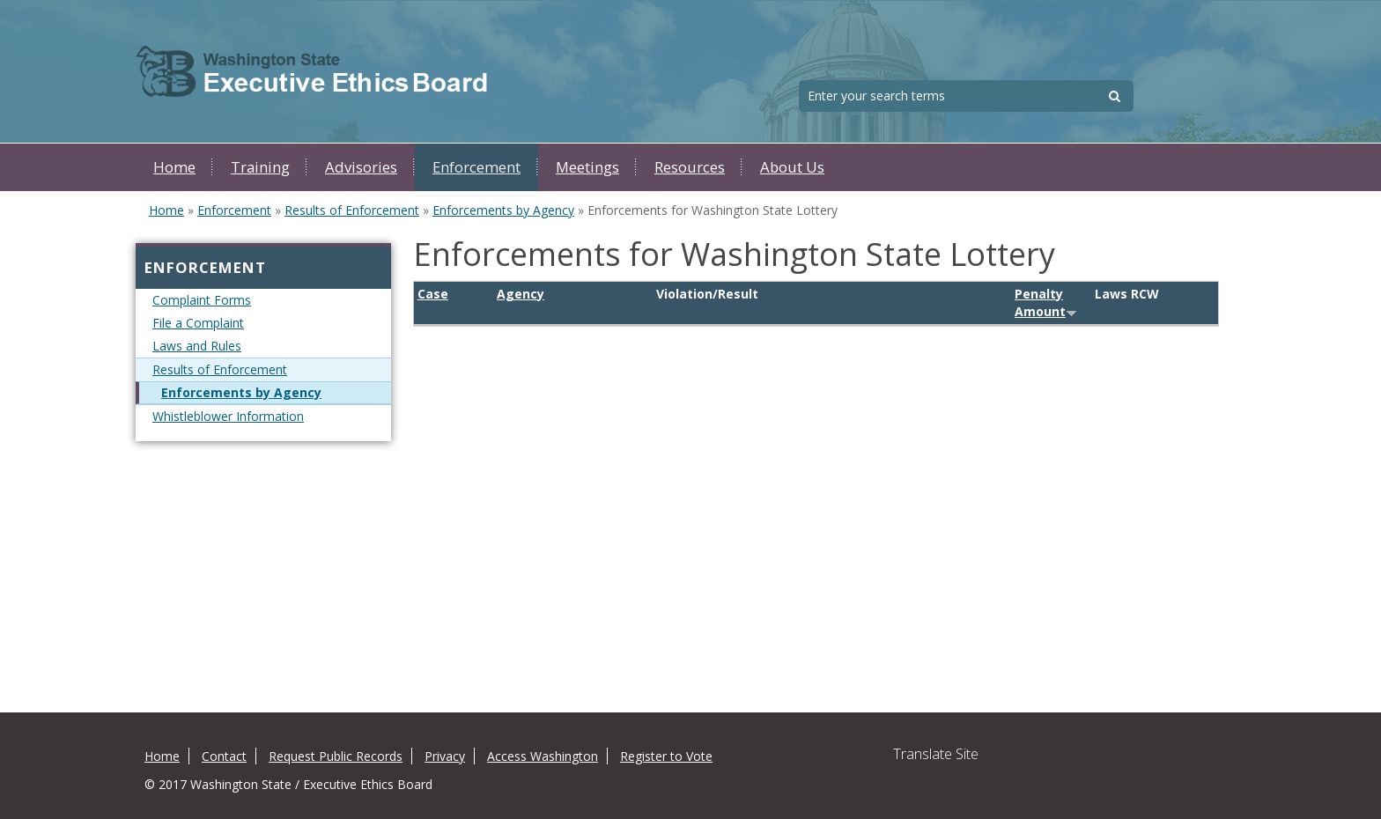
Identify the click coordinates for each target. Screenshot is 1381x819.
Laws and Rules (196, 345)
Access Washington (542, 756)
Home (174, 167)
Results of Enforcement (351, 210)
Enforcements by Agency (503, 210)
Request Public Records (335, 756)
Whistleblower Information (228, 416)
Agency (520, 293)
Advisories (361, 167)
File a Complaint (198, 322)
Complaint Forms (201, 299)
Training (260, 167)
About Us (792, 167)
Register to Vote (666, 756)
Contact (224, 756)
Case (432, 293)
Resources (689, 167)
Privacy (445, 756)
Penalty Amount (1046, 302)
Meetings (587, 167)
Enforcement (476, 167)
